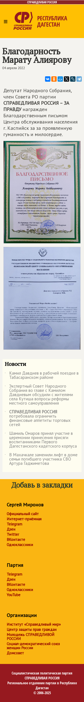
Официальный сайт (23, 514)
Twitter (13, 534)
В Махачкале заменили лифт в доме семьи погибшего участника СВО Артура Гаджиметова (41, 459)
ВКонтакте (16, 540)
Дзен (11, 529)
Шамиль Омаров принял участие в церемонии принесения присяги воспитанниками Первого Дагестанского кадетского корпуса (41, 440)
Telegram (14, 524)
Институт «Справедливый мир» (34, 624)
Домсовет (15, 653)
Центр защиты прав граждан (31, 629)
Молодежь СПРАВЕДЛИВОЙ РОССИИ (30, 637)
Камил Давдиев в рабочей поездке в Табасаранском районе (42, 375)
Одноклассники (20, 545)
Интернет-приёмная (24, 519)
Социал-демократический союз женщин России (33, 646)
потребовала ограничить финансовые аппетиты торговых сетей (38, 418)
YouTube (13, 595)
